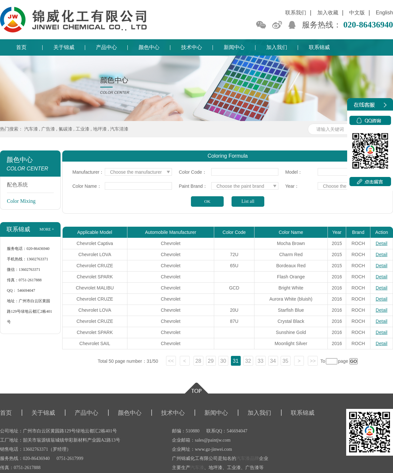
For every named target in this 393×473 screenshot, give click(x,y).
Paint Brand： (193, 186)
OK (207, 201)
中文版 (357, 12)
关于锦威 (63, 47)
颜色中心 (149, 47)
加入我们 (276, 47)
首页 (21, 47)
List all (247, 201)
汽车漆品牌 (247, 458)
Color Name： (87, 186)
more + (47, 229)
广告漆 (48, 129)
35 (286, 361)
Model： (293, 172)
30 (223, 361)
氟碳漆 (65, 129)
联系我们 (295, 12)
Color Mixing (21, 201)
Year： (292, 186)
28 (198, 361)
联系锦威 (319, 47)
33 (261, 361)
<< (171, 361)
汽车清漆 (119, 129)
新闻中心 (234, 47)
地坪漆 (100, 129)
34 (273, 361)
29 (211, 361)
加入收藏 (327, 12)
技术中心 (191, 47)
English (384, 12)
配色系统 (17, 184)
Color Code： (193, 172)
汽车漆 (31, 129)
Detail (381, 243)
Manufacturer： (87, 172)
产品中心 (106, 47)
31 (236, 361)
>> (313, 361)
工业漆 (82, 129)
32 (248, 361)
